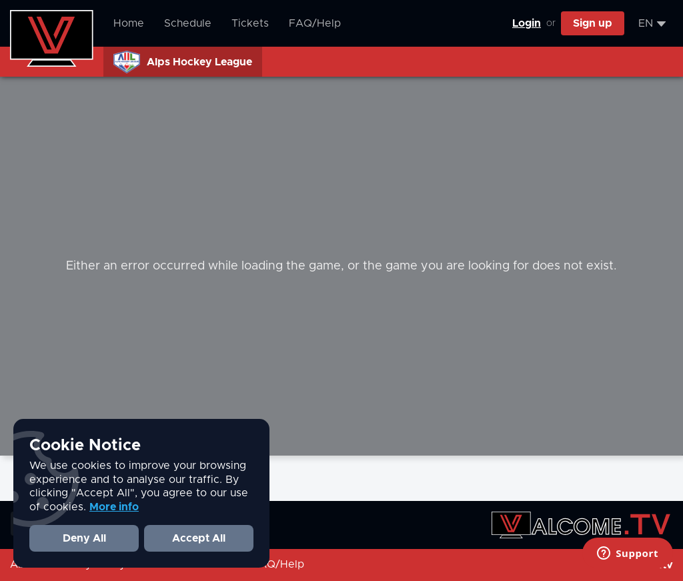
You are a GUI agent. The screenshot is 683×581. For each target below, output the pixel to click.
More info (114, 507)
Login (526, 23)
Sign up (592, 23)
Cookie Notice (85, 446)
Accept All (198, 538)
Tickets (250, 23)
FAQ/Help (315, 23)
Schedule (187, 23)
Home (128, 23)
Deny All (84, 538)
